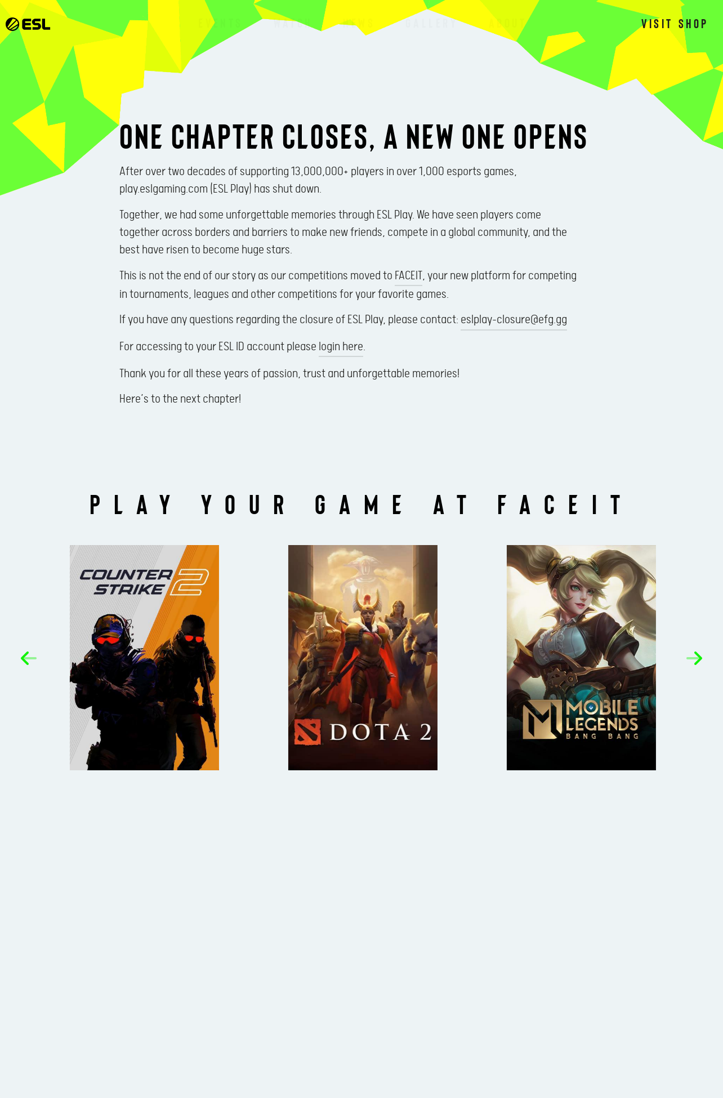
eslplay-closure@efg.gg (514, 320)
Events (220, 22)
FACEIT (408, 276)
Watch (293, 22)
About (508, 22)
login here (341, 347)
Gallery (431, 22)
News (359, 22)
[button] (29, 658)
